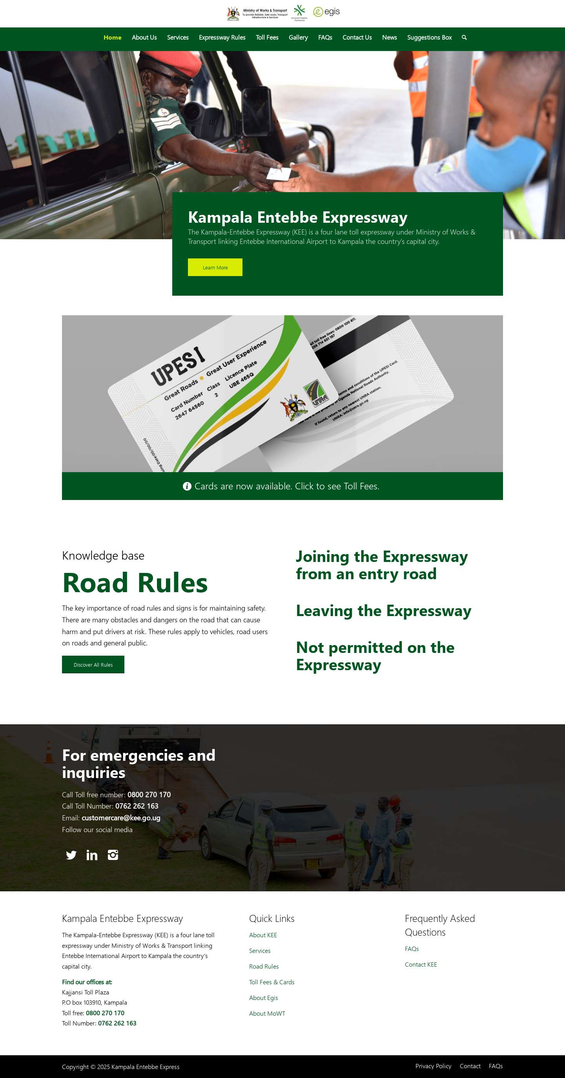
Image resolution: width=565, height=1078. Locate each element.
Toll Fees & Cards (272, 982)
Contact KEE (421, 964)
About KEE (263, 935)
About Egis (263, 997)
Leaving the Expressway (384, 609)
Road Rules (264, 966)
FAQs (412, 948)
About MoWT (267, 1013)
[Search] (462, 37)
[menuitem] (112, 37)
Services (260, 950)
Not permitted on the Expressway (375, 655)
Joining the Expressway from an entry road (382, 564)
